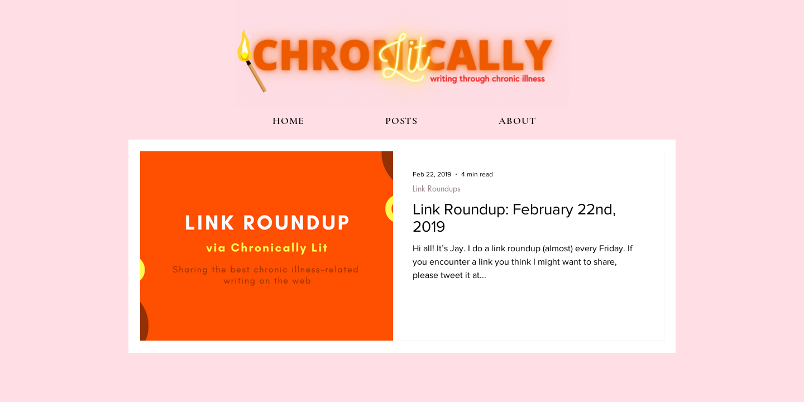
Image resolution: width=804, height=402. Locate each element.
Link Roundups (437, 188)
